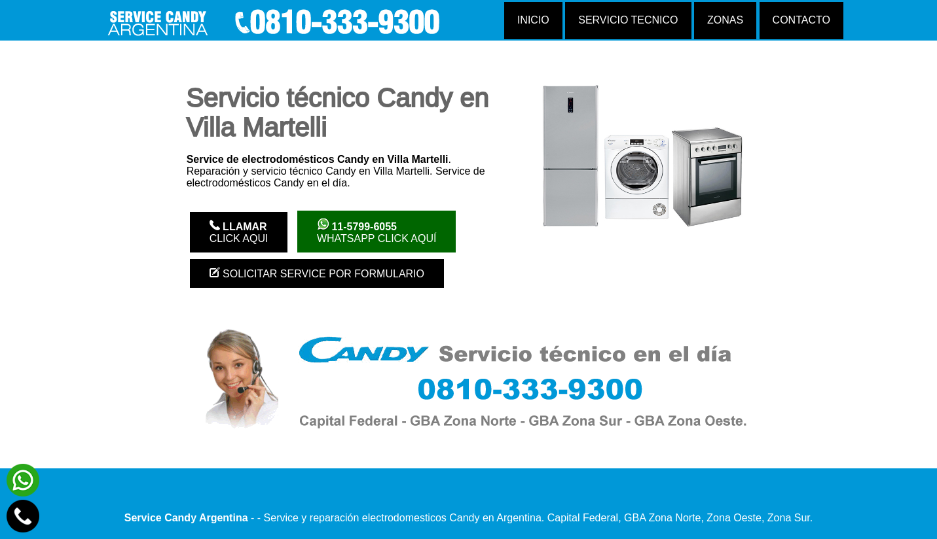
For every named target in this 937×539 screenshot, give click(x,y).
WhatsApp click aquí (377, 231)
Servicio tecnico (628, 20)
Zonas (725, 20)
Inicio (533, 20)
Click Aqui (239, 232)
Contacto (801, 20)
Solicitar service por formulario (317, 273)
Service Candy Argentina (186, 517)
